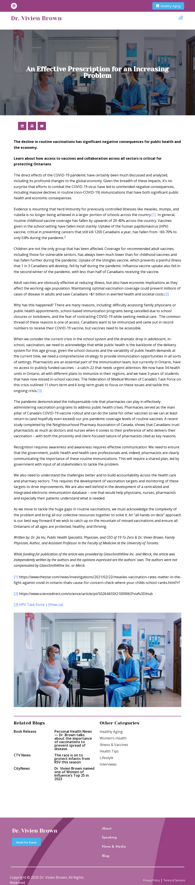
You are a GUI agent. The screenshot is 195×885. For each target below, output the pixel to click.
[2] (166, 294)
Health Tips (109, 751)
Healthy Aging (111, 731)
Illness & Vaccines (114, 744)
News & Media (109, 843)
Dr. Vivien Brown (42, 18)
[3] (39, 390)
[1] (153, 214)
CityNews (22, 768)
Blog (104, 851)
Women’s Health (113, 738)
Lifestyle (106, 757)
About (105, 830)
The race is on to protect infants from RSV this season (72, 758)
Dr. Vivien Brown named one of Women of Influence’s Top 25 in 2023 (74, 773)
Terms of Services (170, 873)
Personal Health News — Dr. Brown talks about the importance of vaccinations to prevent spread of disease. (73, 740)
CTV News (22, 755)
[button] (180, 18)
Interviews (108, 764)
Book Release (25, 731)
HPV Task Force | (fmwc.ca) (41, 604)
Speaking (106, 836)
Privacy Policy (141, 873)
